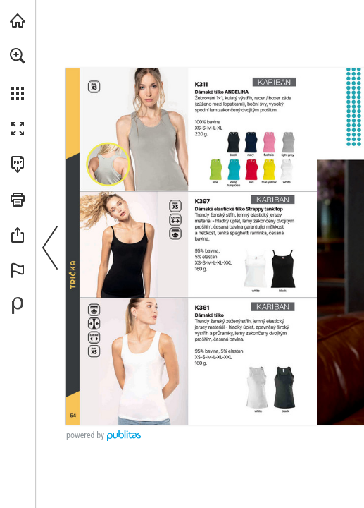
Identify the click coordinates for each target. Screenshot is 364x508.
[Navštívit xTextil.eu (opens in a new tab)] (17, 20)
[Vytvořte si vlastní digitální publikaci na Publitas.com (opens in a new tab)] (17, 305)
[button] (17, 55)
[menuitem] (17, 74)
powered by (85, 435)
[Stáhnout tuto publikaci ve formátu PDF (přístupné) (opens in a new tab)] (17, 164)
